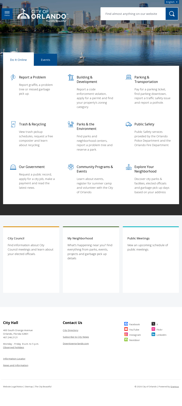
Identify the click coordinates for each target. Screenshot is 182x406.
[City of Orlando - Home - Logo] (42, 15)
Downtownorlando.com (76, 343)
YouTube (134, 329)
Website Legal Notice (13, 386)
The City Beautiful (43, 386)
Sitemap (29, 386)
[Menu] (7, 13)
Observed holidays (13, 347)
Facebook (134, 324)
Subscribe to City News (76, 336)
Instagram (135, 334)
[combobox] (172, 2)
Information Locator (14, 358)
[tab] (18, 59)
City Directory (70, 330)
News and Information (15, 365)
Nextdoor (134, 340)
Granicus (174, 386)
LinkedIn (161, 334)
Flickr (160, 329)
